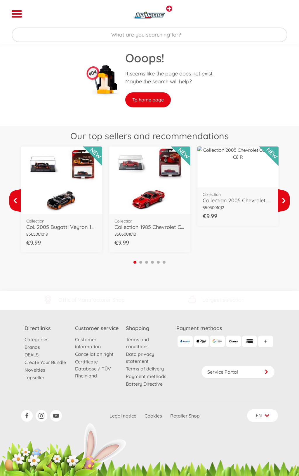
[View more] (15, 200)
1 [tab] (134, 262)
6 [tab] (164, 262)
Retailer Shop (185, 416)
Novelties (35, 370)
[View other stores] (169, 9)
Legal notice (122, 416)
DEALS (32, 355)
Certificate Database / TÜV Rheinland (93, 369)
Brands (32, 347)
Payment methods (146, 376)
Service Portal (238, 372)
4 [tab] (152, 262)
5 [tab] (158, 262)
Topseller (34, 377)
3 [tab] (146, 262)
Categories (36, 339)
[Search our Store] (149, 34)
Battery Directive (144, 384)
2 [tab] (140, 262)
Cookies (153, 416)
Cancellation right (94, 354)
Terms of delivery (145, 369)
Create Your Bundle (45, 362)
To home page (148, 100)
